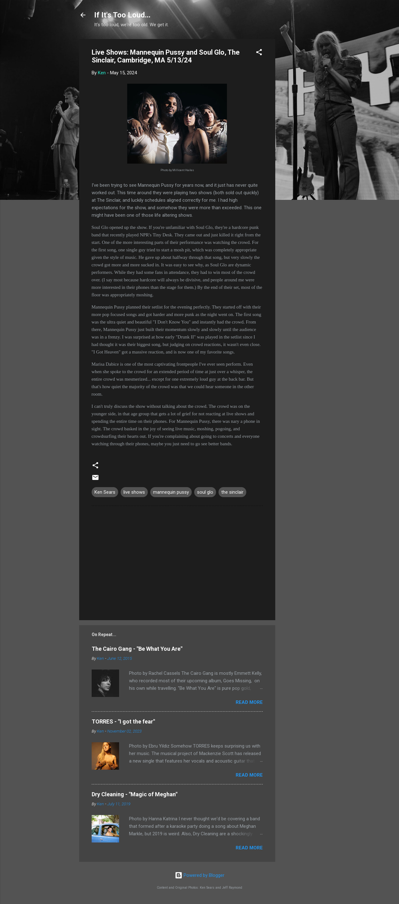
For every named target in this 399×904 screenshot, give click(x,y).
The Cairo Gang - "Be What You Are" (137, 648)
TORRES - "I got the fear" (123, 721)
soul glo (205, 492)
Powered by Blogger (199, 875)
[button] (259, 53)
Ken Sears (104, 492)
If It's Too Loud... (122, 15)
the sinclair (232, 492)
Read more (249, 702)
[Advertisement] (300, 132)
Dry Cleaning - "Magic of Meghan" (134, 794)
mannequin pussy (171, 492)
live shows (134, 492)
